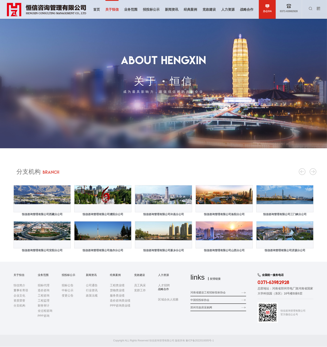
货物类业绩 (117, 290)
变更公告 (67, 295)
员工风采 (140, 285)
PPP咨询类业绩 (120, 305)
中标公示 (67, 290)
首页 (271, 150)
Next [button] (313, 221)
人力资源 (163, 275)
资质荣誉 (19, 300)
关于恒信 (282, 150)
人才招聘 (164, 285)
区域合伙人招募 (168, 299)
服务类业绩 (117, 295)
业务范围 (43, 275)
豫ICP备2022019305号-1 (200, 340)
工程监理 (43, 300)
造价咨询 (43, 290)
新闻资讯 (91, 275)
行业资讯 (92, 290)
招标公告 (67, 285)
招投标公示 (68, 275)
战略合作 (163, 289)
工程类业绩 (117, 285)
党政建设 (139, 275)
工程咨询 (43, 295)
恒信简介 (19, 285)
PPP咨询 (43, 316)
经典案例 (115, 275)
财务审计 (43, 305)
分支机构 (295, 150)
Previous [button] (14, 221)
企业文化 (19, 295)
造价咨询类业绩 (120, 300)
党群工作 (140, 290)
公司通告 (92, 285)
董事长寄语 (21, 290)
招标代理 (43, 285)
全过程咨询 (45, 310)
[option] (42, 221)
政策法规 (92, 295)
